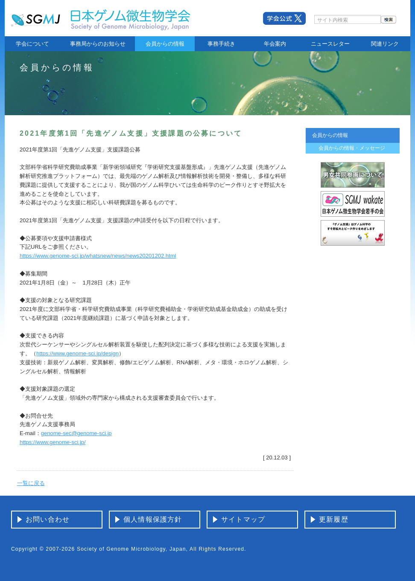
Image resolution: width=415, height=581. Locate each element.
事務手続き (221, 44)
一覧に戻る (31, 483)
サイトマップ (243, 519)
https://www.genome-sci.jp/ (53, 442)
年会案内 (275, 44)
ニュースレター (330, 44)
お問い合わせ (48, 519)
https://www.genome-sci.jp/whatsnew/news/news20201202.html (98, 256)
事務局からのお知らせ (98, 44)
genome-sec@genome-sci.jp (76, 433)
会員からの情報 (165, 44)
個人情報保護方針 (152, 519)
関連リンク (385, 44)
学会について (32, 44)
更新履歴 (333, 519)
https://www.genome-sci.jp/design (77, 353)
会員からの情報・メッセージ (352, 148)
